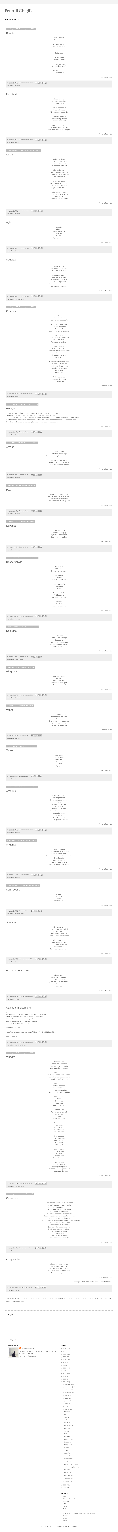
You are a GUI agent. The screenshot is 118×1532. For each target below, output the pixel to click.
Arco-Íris (11, 791)
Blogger (75, 1526)
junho (67, 1401)
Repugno (11, 630)
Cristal (9, 154)
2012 (65, 1488)
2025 (65, 1351)
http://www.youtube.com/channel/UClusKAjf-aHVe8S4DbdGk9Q (31, 1032)
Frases (17, 251)
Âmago (10, 446)
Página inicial (59, 1298)
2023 (65, 1357)
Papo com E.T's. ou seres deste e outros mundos (79, 1513)
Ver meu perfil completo (27, 1356)
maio (67, 1403)
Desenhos (66, 1501)
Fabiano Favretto (28, 1348)
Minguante (12, 671)
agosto (67, 1395)
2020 (65, 1365)
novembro (68, 1387)
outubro (68, 1390)
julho (66, 1398)
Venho (9, 709)
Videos (23, 1045)
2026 (65, 1348)
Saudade (11, 259)
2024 (65, 1354)
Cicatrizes (12, 1198)
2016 (65, 1376)
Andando (11, 844)
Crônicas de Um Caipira (71, 1499)
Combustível (13, 311)
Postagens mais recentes (15, 1298)
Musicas (65, 1511)
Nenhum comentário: (26, 83)
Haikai (65, 1508)
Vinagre (10, 1056)
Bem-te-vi (11, 33)
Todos (9, 750)
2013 (65, 1485)
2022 (65, 1359)
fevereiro (68, 1479)
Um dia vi (11, 94)
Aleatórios (18, 1045)
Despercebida (14, 562)
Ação (9, 222)
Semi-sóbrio (13, 889)
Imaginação (13, 1259)
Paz (8, 489)
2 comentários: (24, 211)
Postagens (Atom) (18, 1302)
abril (66, 1406)
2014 (65, 1382)
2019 (65, 1368)
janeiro (67, 1481)
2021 (65, 1362)
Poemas (17, 86)
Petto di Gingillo (19, 10)
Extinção (11, 408)
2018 (65, 1371)
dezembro (68, 1384)
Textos (22, 299)
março (67, 1409)
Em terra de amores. (18, 970)
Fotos (64, 1504)
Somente (11, 922)
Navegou (11, 525)
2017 (65, 1373)
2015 (64, 1379)
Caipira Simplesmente (19, 1007)
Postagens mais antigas (103, 1298)
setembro (68, 1392)
